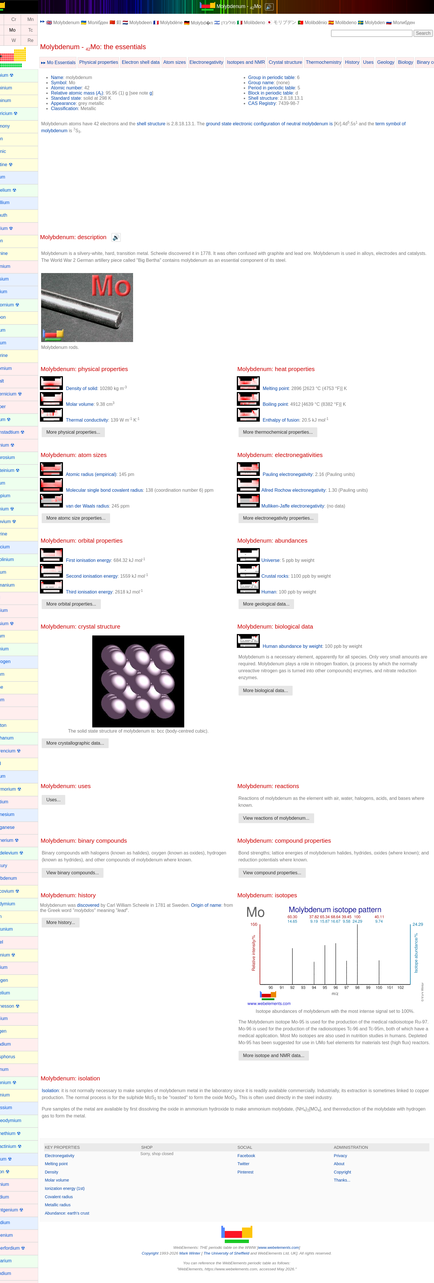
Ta (10, 40)
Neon (9, 916)
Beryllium (13, 202)
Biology (419, 62)
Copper (11, 406)
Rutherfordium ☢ (21, 1248)
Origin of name (220, 905)
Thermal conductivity (87, 420)
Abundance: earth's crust (80, 1220)
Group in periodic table (278, 77)
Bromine (12, 253)
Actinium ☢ (15, 75)
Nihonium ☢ (16, 954)
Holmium (13, 648)
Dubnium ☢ (16, 445)
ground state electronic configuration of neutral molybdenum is (282, 123)
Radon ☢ (13, 1171)
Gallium (12, 572)
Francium (13, 546)
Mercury (12, 865)
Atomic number (79, 87)
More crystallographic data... (89, 743)
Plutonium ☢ (17, 1082)
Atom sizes (188, 62)
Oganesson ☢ (18, 1006)
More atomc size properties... (89, 518)
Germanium (16, 585)
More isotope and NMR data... (280, 1062)
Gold (9, 597)
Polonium (13, 1094)
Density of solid (82, 388)
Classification (77, 108)
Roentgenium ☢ (20, 1209)
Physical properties (112, 62)
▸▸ (56, 21)
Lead (9, 763)
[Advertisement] (243, 183)
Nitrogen (12, 980)
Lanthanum (15, 737)
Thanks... (345, 1187)
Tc (44, 30)
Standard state (79, 98)
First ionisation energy (88, 560)
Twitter (250, 1170)
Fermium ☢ (16, 508)
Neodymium (16, 903)
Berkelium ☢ (17, 190)
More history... (74, 922)
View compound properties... (279, 872)
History (365, 62)
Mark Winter (196, 1260)
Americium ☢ (17, 113)
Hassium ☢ (15, 623)
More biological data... (272, 690)
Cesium (12, 342)
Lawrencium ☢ (19, 750)
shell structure (164, 123)
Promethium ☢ (19, 1133)
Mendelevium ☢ (20, 852)
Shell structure (269, 98)
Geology (399, 62)
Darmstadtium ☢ (21, 432)
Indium (11, 674)
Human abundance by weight (286, 646)
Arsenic (11, 151)
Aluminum (14, 100)
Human (263, 591)
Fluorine (12, 533)
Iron (8, 712)
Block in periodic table (277, 93)
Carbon (11, 317)
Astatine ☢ (15, 164)
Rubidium (14, 1222)
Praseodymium (19, 1120)
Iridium (11, 699)
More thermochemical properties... (285, 432)
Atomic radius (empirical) (91, 474)
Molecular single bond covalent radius (104, 490)
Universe (264, 560)
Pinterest (252, 1179)
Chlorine (12, 355)
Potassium (15, 1107)
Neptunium (15, 929)
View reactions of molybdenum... (283, 818)
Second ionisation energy (92, 576)
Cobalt (10, 381)
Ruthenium (15, 1235)
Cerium (11, 330)
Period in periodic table (278, 87)
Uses (382, 62)
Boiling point (269, 404)
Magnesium (16, 814)
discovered (102, 905)
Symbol (72, 82)
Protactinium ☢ (19, 1146)
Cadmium (14, 266)
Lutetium (13, 801)
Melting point (269, 388)
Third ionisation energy (89, 591)
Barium (11, 176)
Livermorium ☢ (19, 789)
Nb (10, 30)
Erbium (11, 483)
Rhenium (13, 1184)
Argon (10, 138)
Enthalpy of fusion (274, 420)
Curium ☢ (14, 419)
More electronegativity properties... (285, 518)
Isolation (63, 1097)
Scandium (14, 1273)
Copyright (345, 1179)
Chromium (14, 368)
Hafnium (12, 610)
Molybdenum (17, 878)
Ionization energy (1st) (78, 1195)
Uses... (67, 799)
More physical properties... (87, 432)
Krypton (12, 725)
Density (65, 1179)
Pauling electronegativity (281, 474)
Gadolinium (15, 559)
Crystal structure (299, 62)
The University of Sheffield (233, 1260)
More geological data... (273, 604)
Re (44, 40)
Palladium (14, 1044)
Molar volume (80, 404)
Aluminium (15, 87)
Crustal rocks (269, 576)
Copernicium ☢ (19, 393)
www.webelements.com (285, 1254)
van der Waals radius (87, 506)
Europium (14, 495)
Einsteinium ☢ (18, 470)
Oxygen (12, 1031)
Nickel (10, 942)
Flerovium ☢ (17, 521)
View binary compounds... (86, 872)
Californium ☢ (18, 304)
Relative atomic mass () (90, 93)
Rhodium (13, 1196)
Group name (268, 82)
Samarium (14, 1260)
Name (70, 77)
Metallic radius (71, 1211)
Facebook (253, 1162)
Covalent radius (72, 1203)
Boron (10, 240)
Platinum (13, 1069)
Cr (27, 19)
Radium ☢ (14, 1159)
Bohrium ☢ (15, 228)
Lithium (11, 776)
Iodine (10, 687)
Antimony (13, 126)
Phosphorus (16, 1056)
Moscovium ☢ (18, 891)
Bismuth (12, 215)
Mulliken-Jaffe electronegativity (287, 506)
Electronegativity (220, 62)
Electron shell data (154, 62)
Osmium (12, 1018)
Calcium (12, 291)
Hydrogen (14, 661)
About (342, 1170)
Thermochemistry (337, 62)
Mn (44, 19)
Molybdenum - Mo (245, 6)
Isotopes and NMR (259, 62)
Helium (11, 635)
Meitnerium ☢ (18, 840)
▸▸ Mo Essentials (72, 62)
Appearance (76, 103)
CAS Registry (269, 103)
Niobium (12, 967)
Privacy (343, 1162)
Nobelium (14, 992)
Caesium (13, 278)
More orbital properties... (85, 604)
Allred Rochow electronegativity (287, 490)
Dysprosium (16, 457)
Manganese (16, 827)
